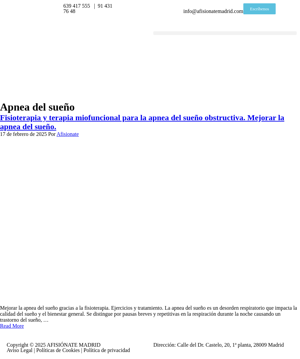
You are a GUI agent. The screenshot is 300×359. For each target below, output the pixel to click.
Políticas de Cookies (58, 350)
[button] (225, 33)
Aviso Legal (19, 350)
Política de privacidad (107, 350)
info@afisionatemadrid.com (213, 8)
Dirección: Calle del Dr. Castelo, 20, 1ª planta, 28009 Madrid (218, 345)
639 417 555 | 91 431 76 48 (87, 8)
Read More (12, 326)
